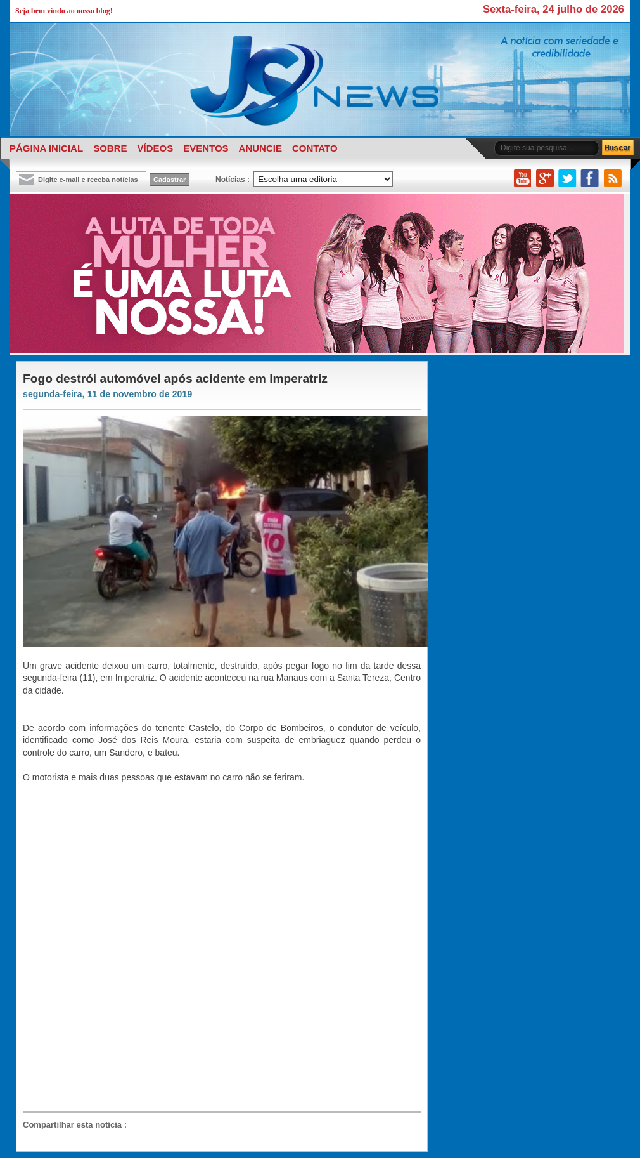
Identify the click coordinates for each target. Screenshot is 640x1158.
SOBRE (110, 148)
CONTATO (315, 148)
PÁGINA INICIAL (46, 148)
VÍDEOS (155, 148)
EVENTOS (205, 148)
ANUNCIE (260, 148)
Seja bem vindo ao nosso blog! (64, 10)
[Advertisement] (160, 946)
